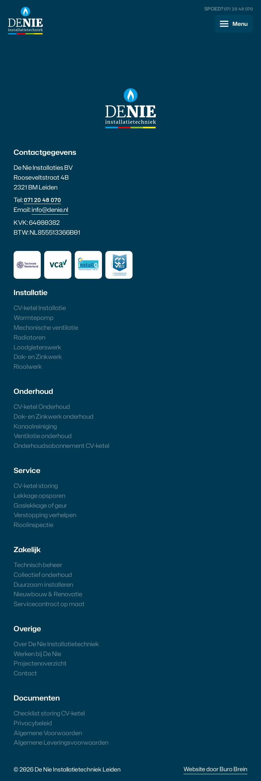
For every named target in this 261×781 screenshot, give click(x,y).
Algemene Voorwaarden (48, 732)
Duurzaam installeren (43, 584)
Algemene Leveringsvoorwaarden (61, 742)
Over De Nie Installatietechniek (56, 643)
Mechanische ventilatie (46, 327)
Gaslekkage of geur (40, 505)
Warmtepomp (34, 317)
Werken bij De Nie (37, 653)
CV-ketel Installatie (40, 307)
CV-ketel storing (36, 485)
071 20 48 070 (238, 9)
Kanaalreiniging (35, 426)
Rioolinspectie (33, 524)
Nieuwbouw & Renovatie (48, 593)
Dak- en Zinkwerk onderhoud (53, 416)
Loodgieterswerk (37, 347)
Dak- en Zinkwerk (38, 356)
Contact (25, 673)
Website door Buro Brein (215, 769)
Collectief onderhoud (43, 574)
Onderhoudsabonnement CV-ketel (61, 445)
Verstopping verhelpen (45, 514)
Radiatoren (29, 337)
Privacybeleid (33, 723)
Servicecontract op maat (49, 603)
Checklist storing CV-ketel (49, 713)
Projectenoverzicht (40, 663)
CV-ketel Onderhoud (42, 406)
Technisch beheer (38, 564)
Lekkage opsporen (39, 495)
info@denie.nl (50, 209)
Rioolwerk (28, 366)
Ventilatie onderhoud (43, 435)
